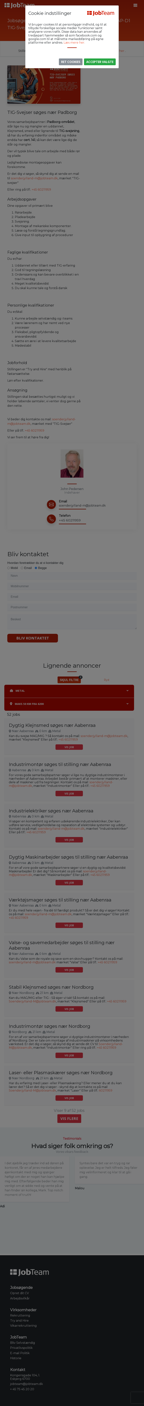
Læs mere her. (74, 42)
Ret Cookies (70, 62)
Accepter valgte (99, 62)
